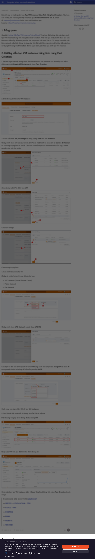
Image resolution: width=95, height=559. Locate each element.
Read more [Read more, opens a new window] (8, 550)
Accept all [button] (75, 547)
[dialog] (47, 549)
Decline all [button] (75, 551)
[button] (32, 556)
